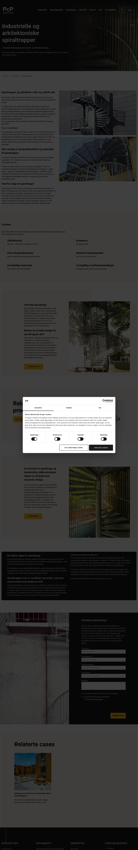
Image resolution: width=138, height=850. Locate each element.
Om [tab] (100, 408)
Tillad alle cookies (101, 448)
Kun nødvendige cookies (74, 447)
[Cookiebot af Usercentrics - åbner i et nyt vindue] (104, 400)
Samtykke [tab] (38, 408)
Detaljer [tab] (69, 408)
